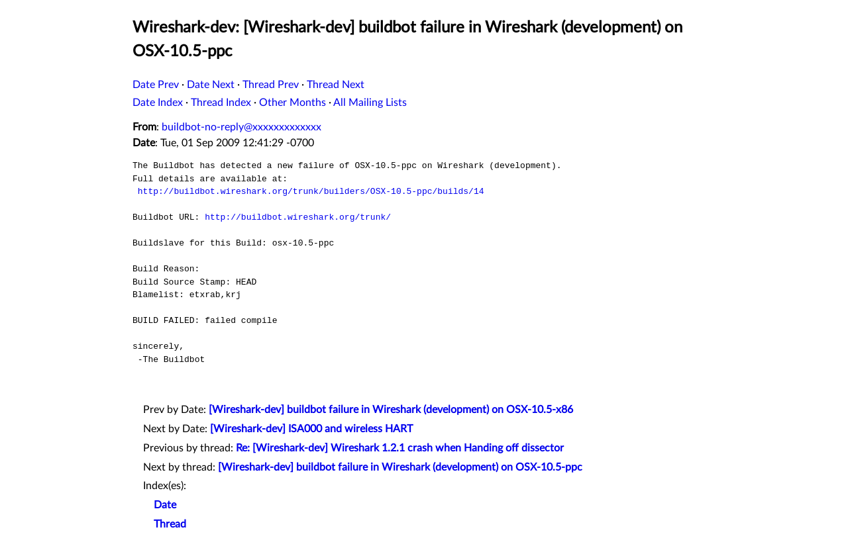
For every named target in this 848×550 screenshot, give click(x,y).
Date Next (211, 84)
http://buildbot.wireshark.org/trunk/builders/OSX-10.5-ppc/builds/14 (311, 191)
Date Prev (155, 84)
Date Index (157, 102)
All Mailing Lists (370, 102)
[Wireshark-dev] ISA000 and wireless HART (311, 429)
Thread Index (221, 102)
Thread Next (335, 84)
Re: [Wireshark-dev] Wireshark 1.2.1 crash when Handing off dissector (400, 448)
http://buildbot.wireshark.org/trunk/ (298, 217)
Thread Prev (270, 84)
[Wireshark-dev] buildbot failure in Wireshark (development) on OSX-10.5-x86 (391, 409)
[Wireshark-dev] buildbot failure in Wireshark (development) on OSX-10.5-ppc (400, 467)
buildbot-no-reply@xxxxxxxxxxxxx (241, 127)
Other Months (292, 102)
